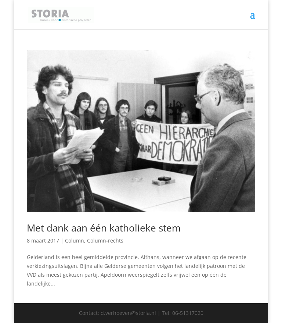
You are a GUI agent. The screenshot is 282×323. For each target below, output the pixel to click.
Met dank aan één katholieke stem (104, 227)
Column (74, 240)
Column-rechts (105, 240)
